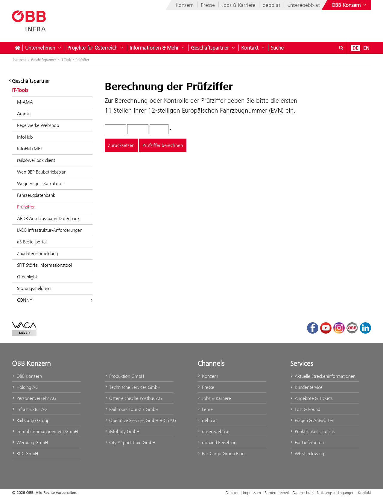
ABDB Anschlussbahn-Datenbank (48, 218)
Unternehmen (40, 48)
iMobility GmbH (122, 431)
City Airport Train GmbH (130, 442)
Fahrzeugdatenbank (36, 195)
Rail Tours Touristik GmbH (131, 409)
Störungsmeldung (34, 288)
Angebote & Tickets (311, 398)
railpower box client (36, 160)
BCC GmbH (25, 453)
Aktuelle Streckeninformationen (322, 376)
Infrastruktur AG (30, 409)
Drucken (232, 492)
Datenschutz (303, 492)
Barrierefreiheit (277, 492)
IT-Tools (66, 60)
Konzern (185, 5)
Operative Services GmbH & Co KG (139, 420)
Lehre (205, 409)
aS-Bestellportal (32, 242)
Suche (277, 48)
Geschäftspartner (210, 48)
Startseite (19, 60)
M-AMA (25, 102)
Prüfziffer (82, 60)
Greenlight (27, 277)
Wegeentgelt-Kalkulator (40, 183)
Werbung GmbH (30, 442)
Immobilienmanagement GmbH (45, 431)
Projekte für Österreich (92, 48)
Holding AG (25, 387)
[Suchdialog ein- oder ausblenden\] (341, 48)
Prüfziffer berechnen (162, 145)
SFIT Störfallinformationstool (44, 265)
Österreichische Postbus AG (133, 398)
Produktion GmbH (124, 376)
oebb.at (271, 5)
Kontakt (250, 48)
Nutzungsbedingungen (335, 492)
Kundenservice (306, 387)
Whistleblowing (307, 453)
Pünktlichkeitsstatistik (312, 431)
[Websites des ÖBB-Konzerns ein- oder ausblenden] (349, 5)
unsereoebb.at (304, 5)
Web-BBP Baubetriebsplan (41, 172)
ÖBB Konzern (27, 376)
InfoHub (25, 137)
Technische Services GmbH (132, 387)
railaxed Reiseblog (216, 442)
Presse (208, 5)
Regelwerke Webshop (38, 125)
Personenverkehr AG (34, 398)
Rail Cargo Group (30, 420)
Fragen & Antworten (312, 420)
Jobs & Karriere (239, 5)
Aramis (24, 113)
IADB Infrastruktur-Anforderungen (49, 230)
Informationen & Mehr (154, 48)
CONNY (55, 300)
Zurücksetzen (121, 145)
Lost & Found (305, 409)
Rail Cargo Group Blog (220, 453)
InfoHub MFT (29, 148)
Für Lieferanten (307, 442)
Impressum (252, 492)
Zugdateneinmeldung (37, 253)
